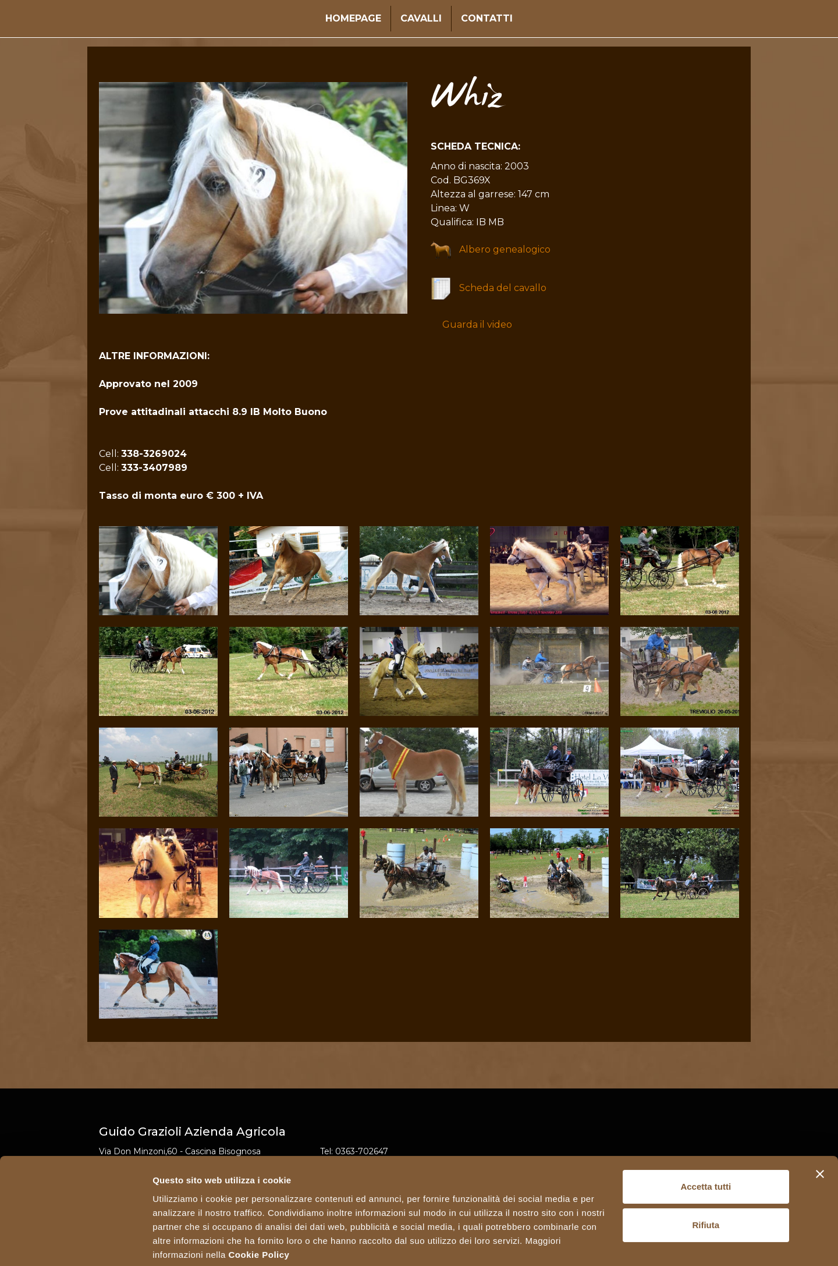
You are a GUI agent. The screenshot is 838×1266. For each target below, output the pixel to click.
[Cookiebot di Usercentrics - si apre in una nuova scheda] (75, 1243)
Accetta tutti (705, 1143)
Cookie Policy (259, 1211)
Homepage (353, 18)
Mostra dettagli (183, 1243)
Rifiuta (705, 1181)
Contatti (487, 18)
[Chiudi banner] (820, 1131)
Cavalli (421, 18)
